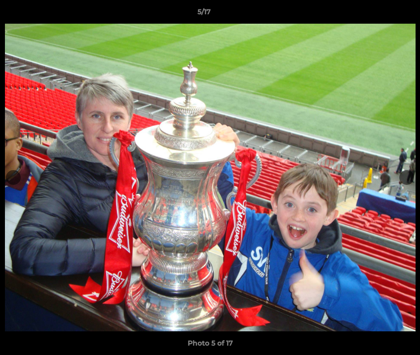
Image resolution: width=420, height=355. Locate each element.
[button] (378, 14)
